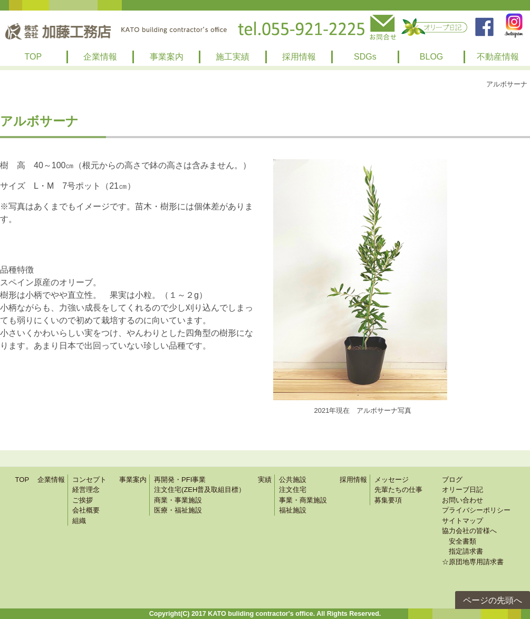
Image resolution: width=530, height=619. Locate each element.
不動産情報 (498, 56)
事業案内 (167, 56)
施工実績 (232, 56)
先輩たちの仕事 (398, 490)
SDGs (365, 56)
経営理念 (86, 490)
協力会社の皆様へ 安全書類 (469, 536)
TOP (33, 56)
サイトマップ (462, 521)
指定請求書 (462, 551)
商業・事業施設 (178, 500)
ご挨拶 (82, 500)
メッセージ (391, 479)
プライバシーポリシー (476, 510)
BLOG (431, 56)
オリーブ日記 (462, 490)
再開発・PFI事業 (180, 479)
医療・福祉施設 (178, 510)
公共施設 (292, 479)
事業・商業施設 (303, 500)
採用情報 (299, 56)
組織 (79, 521)
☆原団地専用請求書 (473, 562)
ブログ (452, 479)
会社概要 (86, 510)
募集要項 (388, 500)
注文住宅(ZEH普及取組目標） (199, 490)
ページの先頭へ (492, 600)
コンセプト (89, 479)
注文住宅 (292, 490)
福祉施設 (292, 510)
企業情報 (100, 56)
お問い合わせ (462, 500)
